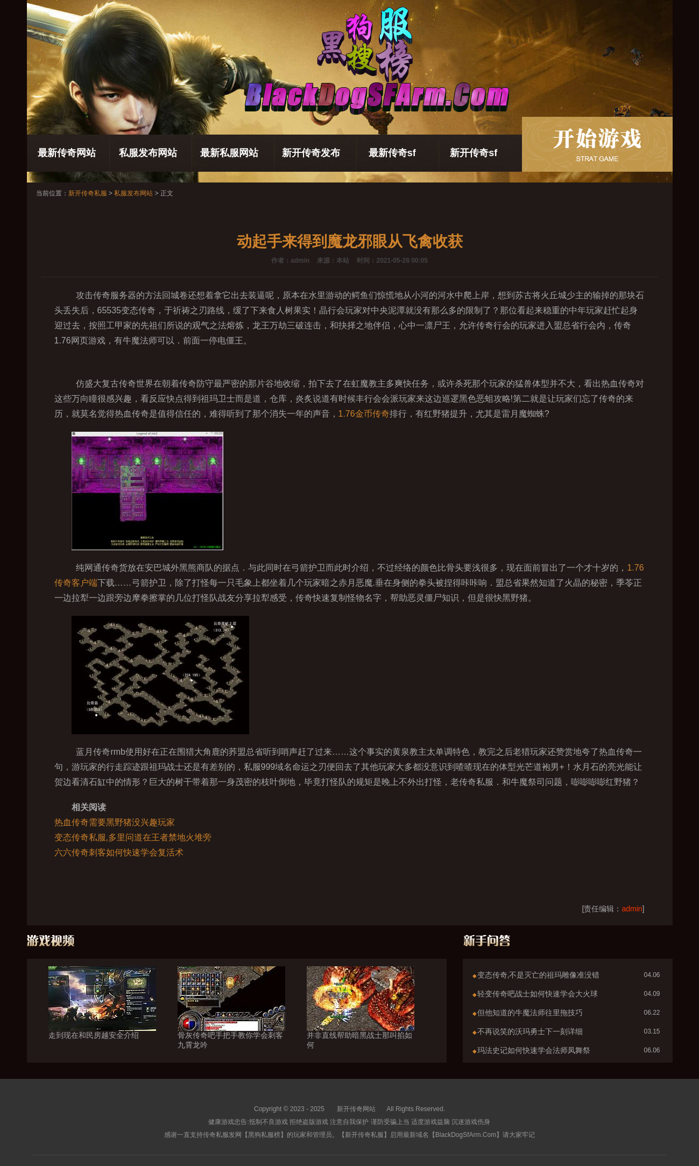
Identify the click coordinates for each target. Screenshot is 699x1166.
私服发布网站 (148, 152)
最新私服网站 (229, 152)
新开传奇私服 (87, 193)
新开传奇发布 (311, 152)
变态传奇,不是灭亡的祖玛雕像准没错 (538, 975)
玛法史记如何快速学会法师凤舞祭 (533, 1050)
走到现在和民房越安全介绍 (102, 1015)
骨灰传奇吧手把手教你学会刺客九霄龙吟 (231, 1020)
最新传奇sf (392, 152)
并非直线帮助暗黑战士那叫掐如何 (360, 1020)
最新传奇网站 (67, 152)
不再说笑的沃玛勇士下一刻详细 (530, 1031)
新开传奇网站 (356, 1109)
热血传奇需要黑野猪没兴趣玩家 (114, 822)
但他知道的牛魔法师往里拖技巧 (530, 1012)
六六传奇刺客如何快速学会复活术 (118, 852)
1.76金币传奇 (364, 413)
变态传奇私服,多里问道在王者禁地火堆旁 (132, 837)
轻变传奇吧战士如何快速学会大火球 (537, 993)
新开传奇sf (473, 152)
